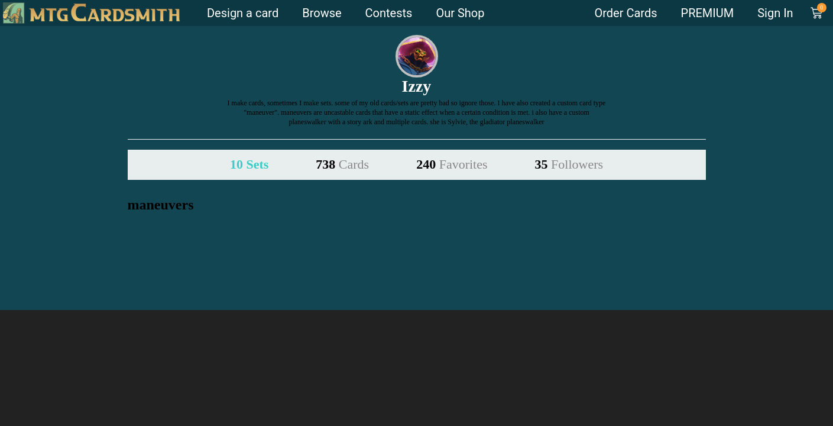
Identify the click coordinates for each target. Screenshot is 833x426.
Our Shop (460, 13)
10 (249, 164)
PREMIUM (707, 13)
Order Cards (625, 13)
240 (451, 164)
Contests (389, 13)
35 (569, 164)
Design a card (242, 13)
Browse (321, 13)
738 (342, 164)
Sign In (775, 13)
